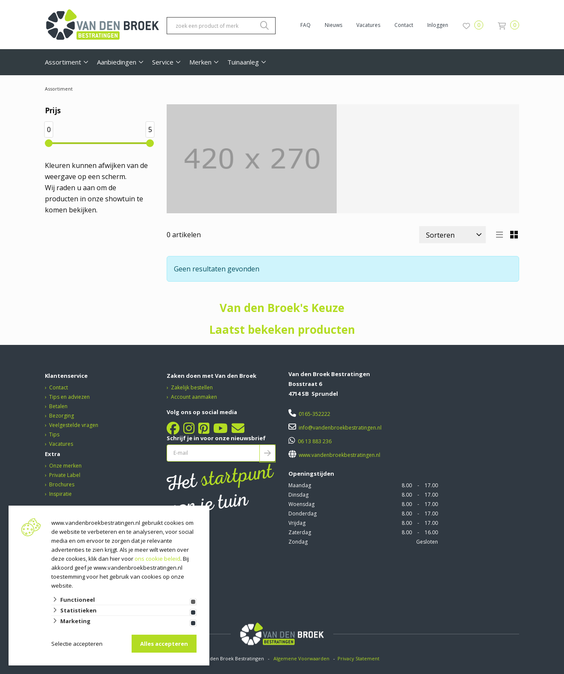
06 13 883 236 (315, 441)
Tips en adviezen (69, 396)
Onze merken (65, 465)
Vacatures (368, 25)
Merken (200, 62)
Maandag (299, 485)
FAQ (305, 25)
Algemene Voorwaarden (301, 658)
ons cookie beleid (157, 558)
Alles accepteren (164, 644)
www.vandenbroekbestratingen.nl (338, 455)
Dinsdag (298, 494)
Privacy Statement (359, 658)
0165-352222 (314, 414)
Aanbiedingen (116, 62)
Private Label (64, 475)
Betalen (58, 406)
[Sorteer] (452, 234)
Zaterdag (299, 532)
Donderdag (302, 513)
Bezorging (61, 415)
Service (162, 62)
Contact (403, 25)
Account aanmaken (194, 396)
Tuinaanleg (243, 62)
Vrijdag (297, 523)
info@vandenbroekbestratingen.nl (340, 427)
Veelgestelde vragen (73, 425)
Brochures (61, 484)
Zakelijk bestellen (192, 387)
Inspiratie (60, 493)
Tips (54, 434)
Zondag (298, 541)
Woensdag (301, 504)
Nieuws (333, 25)
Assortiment (63, 62)
